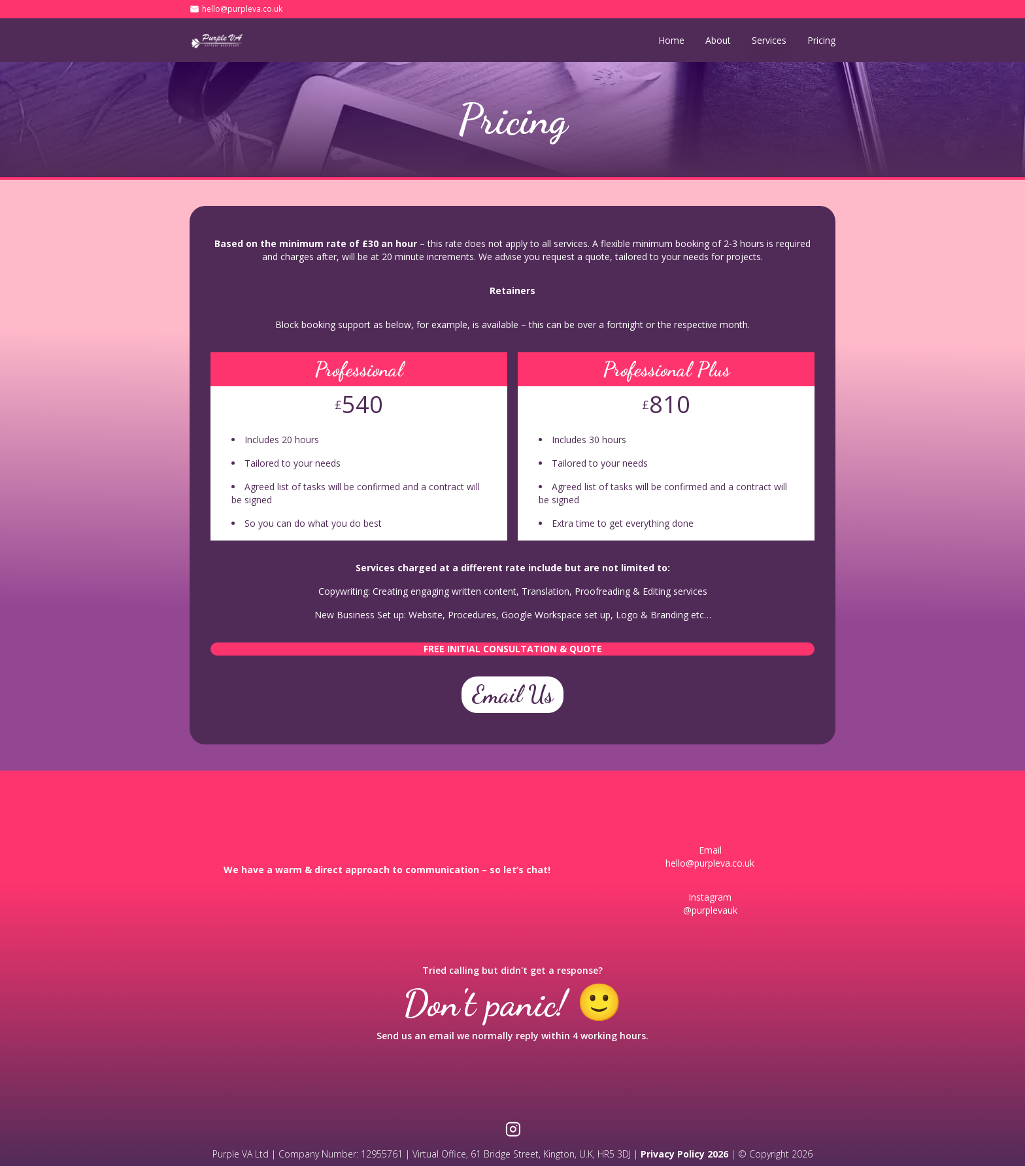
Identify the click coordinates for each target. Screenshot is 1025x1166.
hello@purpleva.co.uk (242, 9)
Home (671, 40)
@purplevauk (710, 910)
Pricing (821, 40)
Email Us (512, 694)
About (718, 40)
